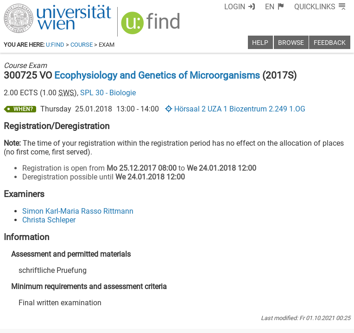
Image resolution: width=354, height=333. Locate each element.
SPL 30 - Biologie (108, 92)
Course (81, 44)
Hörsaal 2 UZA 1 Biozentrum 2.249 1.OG (235, 109)
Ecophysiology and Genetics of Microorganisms (157, 75)
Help (260, 43)
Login (234, 6)
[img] (151, 26)
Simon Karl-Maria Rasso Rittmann (77, 211)
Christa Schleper (49, 220)
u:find (55, 44)
